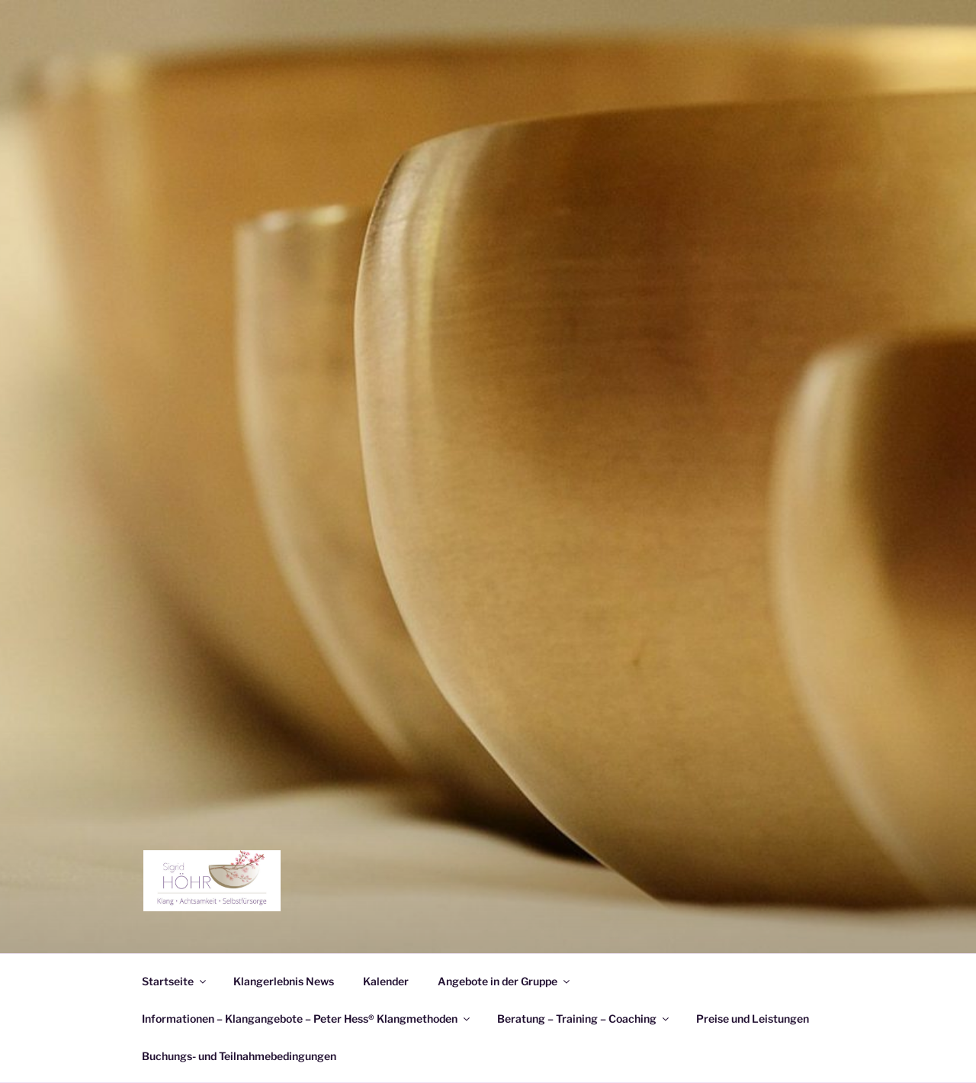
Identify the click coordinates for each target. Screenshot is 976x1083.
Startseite (175, 981)
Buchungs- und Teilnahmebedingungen (239, 1055)
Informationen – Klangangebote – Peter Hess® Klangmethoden (307, 1018)
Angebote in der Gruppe (505, 981)
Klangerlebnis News (283, 981)
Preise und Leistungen (752, 1018)
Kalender (386, 981)
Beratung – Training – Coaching (584, 1018)
